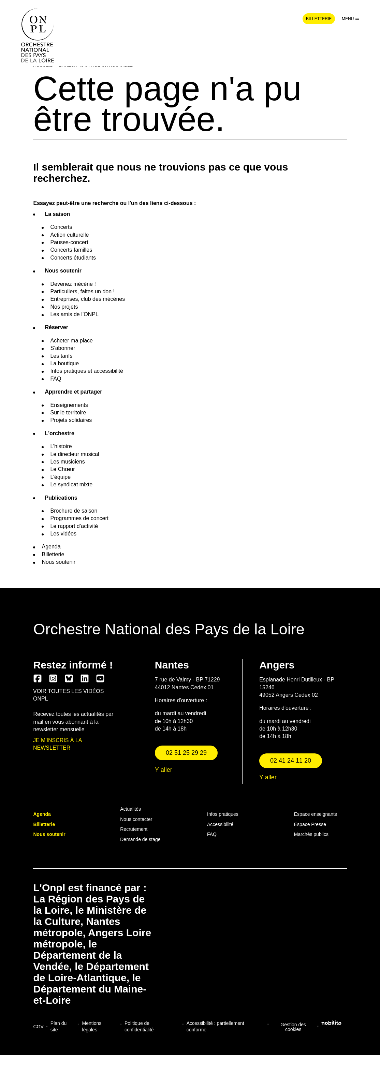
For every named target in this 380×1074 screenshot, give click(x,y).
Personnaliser (152, 575)
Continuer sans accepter (190, 575)
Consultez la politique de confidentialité (176, 540)
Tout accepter (227, 575)
